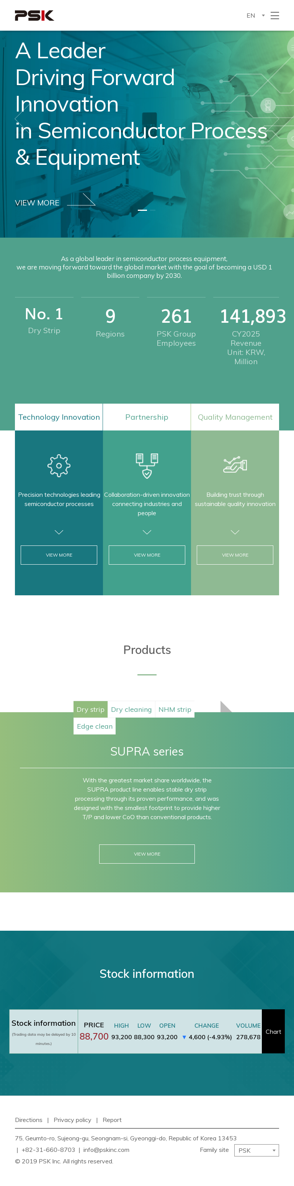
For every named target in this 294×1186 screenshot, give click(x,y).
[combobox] (255, 15)
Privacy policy (72, 1120)
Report (112, 1120)
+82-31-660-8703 (48, 1149)
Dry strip (91, 709)
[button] (22, 118)
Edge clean (95, 726)
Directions (28, 1120)
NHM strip (174, 709)
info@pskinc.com (106, 1149)
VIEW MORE (55, 200)
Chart (273, 1031)
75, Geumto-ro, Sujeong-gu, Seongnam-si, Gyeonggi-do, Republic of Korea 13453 (126, 1138)
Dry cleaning (131, 709)
